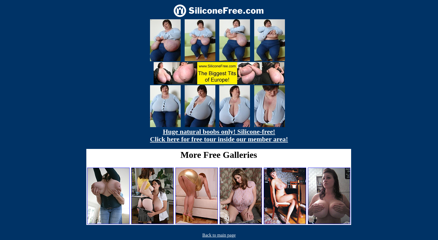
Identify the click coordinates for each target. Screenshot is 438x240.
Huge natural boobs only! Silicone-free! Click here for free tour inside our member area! (219, 135)
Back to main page (219, 235)
